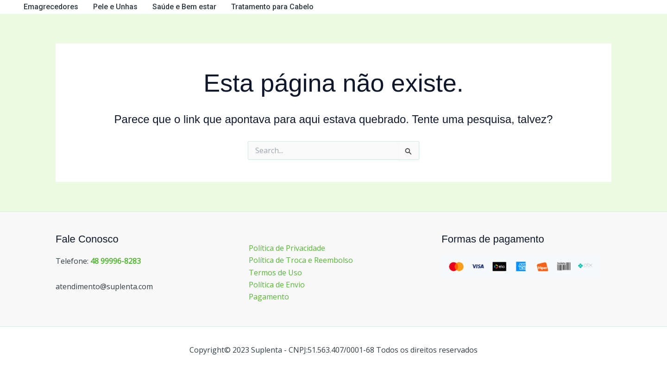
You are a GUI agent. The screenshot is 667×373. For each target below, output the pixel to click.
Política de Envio (277, 285)
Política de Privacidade (287, 248)
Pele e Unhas (115, 6)
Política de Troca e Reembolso (301, 260)
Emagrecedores (51, 6)
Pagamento (269, 297)
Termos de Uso (275, 272)
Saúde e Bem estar (184, 6)
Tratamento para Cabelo (272, 6)
